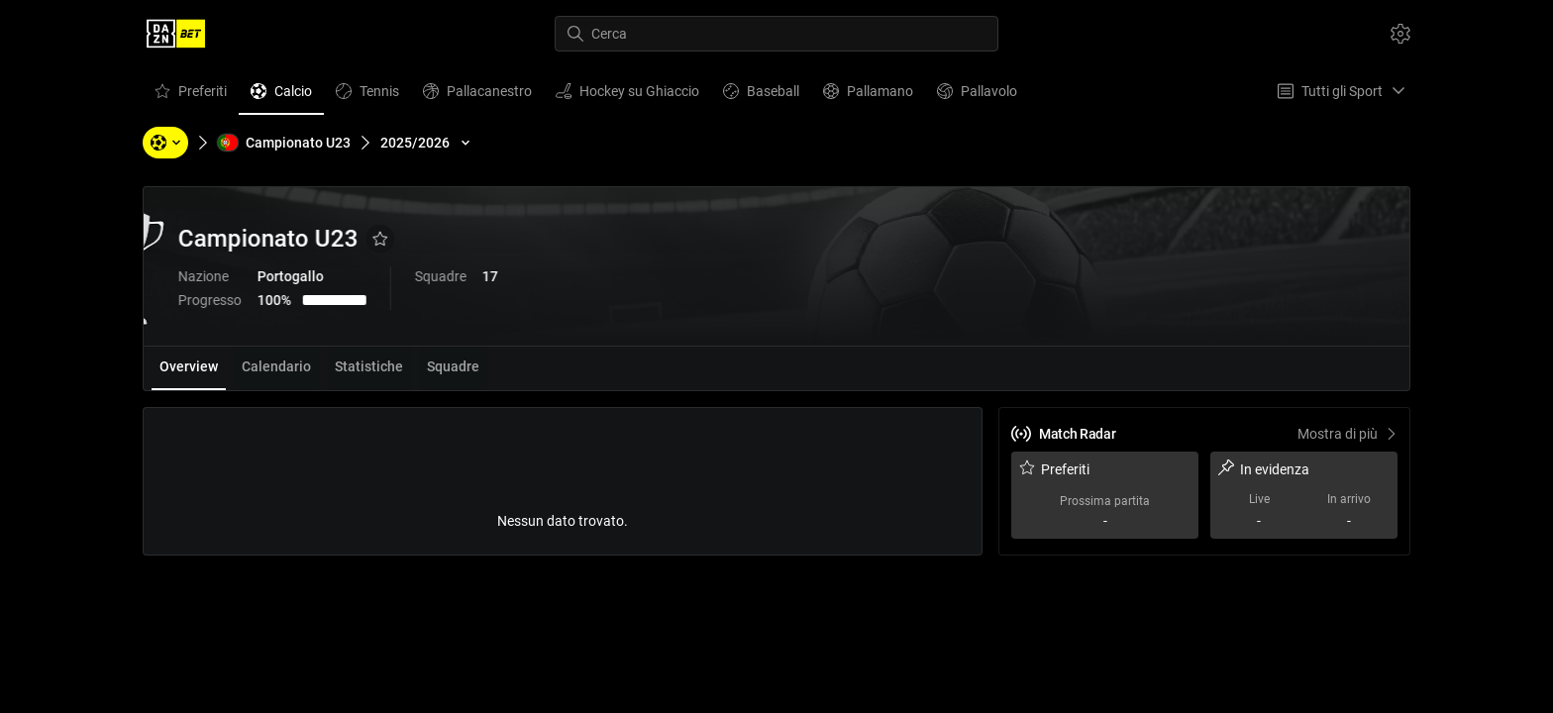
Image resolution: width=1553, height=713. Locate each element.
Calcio (281, 96)
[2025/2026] (426, 143)
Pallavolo (976, 96)
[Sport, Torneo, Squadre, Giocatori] (165, 142)
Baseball (760, 96)
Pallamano (867, 96)
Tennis (367, 96)
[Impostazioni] (1400, 34)
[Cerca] (776, 33)
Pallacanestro (477, 96)
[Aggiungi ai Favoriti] (484, 239)
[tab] (189, 368)
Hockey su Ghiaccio (627, 96)
